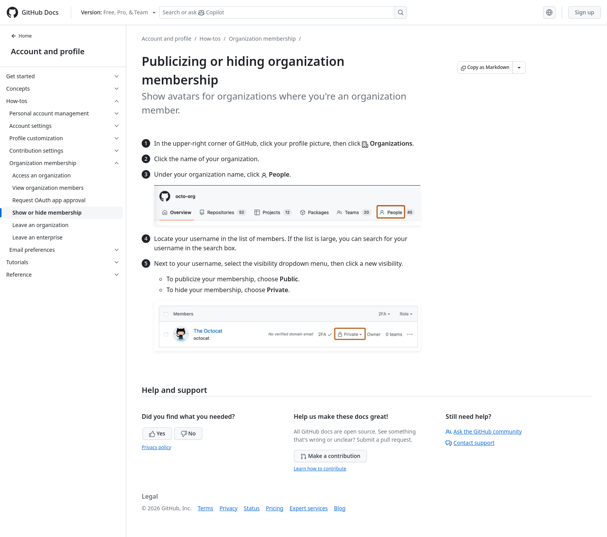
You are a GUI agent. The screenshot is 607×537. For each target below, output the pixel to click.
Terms (205, 508)
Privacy (228, 508)
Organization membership (262, 38)
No (188, 433)
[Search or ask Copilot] (283, 12)
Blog (340, 508)
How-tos (209, 38)
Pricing (274, 508)
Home (21, 36)
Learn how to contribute (320, 468)
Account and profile (47, 51)
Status (252, 508)
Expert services (309, 508)
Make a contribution (330, 456)
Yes (157, 433)
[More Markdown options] (519, 67)
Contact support (470, 442)
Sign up (584, 12)
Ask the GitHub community (484, 431)
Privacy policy (156, 447)
